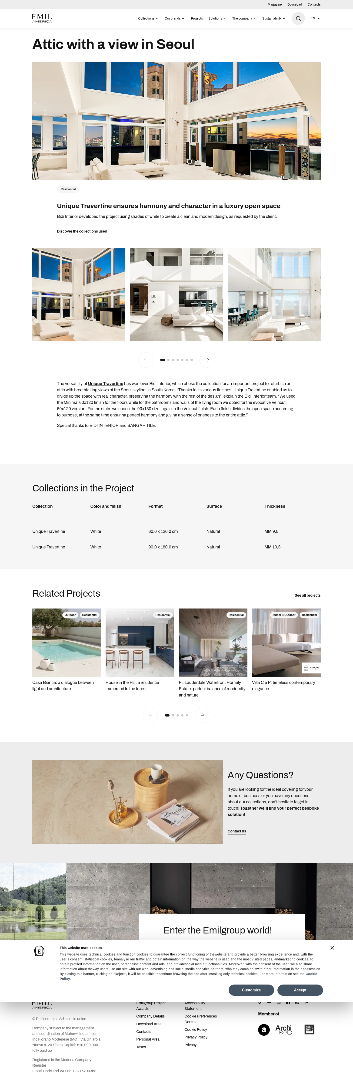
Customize (251, 1080)
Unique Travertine (48, 540)
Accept (300, 1080)
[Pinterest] (306, 1011)
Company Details (150, 1025)
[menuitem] (148, 18)
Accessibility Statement (194, 1014)
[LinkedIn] (278, 1011)
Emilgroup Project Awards (151, 1014)
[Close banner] (332, 1038)
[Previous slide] (145, 368)
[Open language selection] (315, 18)
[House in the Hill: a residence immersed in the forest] (140, 659)
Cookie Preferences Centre (200, 1028)
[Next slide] (207, 368)
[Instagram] (297, 1011)
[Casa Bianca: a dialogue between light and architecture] (66, 659)
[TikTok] (260, 1011)
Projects (197, 18)
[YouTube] (269, 1011)
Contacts (314, 4)
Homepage (40, 33)
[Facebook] (288, 1011)
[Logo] (42, 18)
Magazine (275, 4)
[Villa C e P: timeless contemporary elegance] (286, 659)
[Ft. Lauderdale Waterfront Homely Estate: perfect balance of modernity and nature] (213, 662)
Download (294, 4)
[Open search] (298, 18)
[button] (162, 369)
